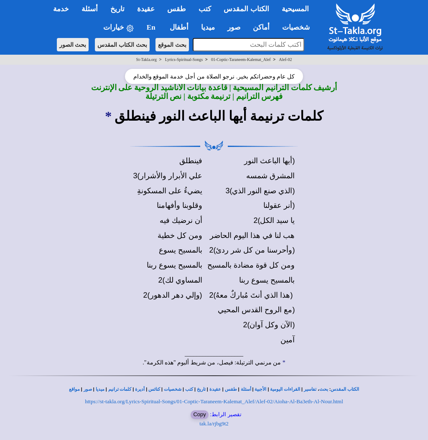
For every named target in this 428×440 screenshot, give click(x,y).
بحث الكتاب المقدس (122, 44)
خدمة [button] (61, 9)
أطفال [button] (179, 27)
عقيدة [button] (146, 9)
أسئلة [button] (90, 9)
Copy (199, 414)
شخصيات (172, 389)
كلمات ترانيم (120, 389)
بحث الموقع (172, 44)
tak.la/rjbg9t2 (214, 423)
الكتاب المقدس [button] (246, 9)
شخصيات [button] (298, 27)
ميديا (100, 389)
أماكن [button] (261, 27)
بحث (323, 389)
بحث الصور (73, 44)
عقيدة (215, 389)
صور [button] (233, 27)
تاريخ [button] (117, 9)
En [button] (152, 27)
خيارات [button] (118, 27)
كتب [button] (205, 9)
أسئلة (246, 389)
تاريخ (201, 389)
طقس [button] (176, 9)
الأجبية (260, 389)
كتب (189, 389)
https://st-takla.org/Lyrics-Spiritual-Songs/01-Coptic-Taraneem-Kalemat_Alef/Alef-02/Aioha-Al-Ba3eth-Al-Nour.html (214, 401)
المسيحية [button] (295, 9)
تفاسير (310, 389)
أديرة (140, 389)
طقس (231, 389)
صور (88, 389)
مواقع (74, 389)
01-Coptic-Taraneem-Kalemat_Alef (241, 59)
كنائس (154, 389)
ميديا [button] (208, 27)
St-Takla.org (146, 59)
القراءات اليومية (285, 389)
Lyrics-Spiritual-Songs (184, 59)
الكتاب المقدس (345, 389)
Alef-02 (285, 59)
